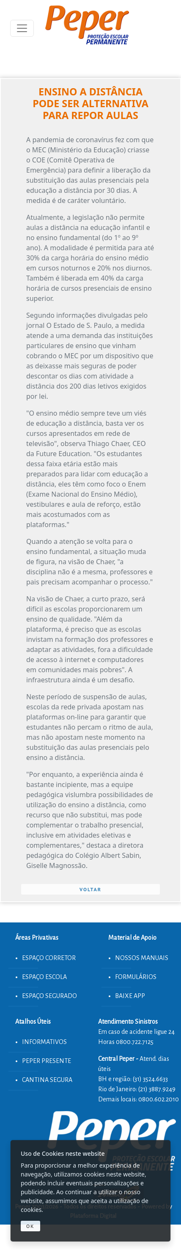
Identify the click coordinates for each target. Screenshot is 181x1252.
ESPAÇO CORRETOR (49, 958)
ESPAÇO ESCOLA (44, 976)
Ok (30, 1226)
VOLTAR (90, 889)
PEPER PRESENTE (46, 1060)
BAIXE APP (130, 995)
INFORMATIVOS (44, 1041)
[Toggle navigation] (22, 28)
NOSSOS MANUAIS (141, 958)
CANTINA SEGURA (47, 1079)
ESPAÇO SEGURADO (49, 995)
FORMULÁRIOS (135, 976)
